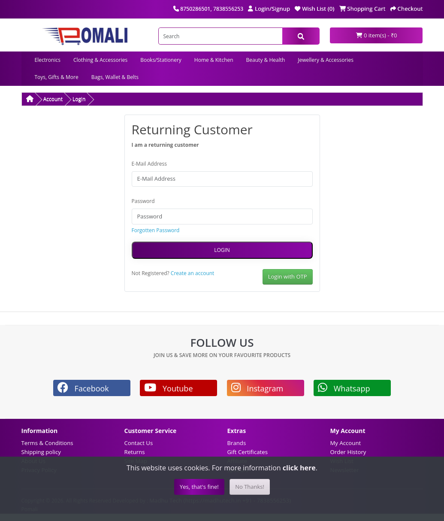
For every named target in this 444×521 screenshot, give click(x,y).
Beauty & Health (265, 60)
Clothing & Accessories (100, 60)
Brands (236, 443)
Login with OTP (287, 276)
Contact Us (138, 443)
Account (53, 99)
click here (299, 468)
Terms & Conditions (47, 443)
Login (78, 99)
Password (143, 201)
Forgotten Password (156, 230)
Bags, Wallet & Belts (115, 77)
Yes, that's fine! (199, 487)
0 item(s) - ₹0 (376, 35)
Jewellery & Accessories (325, 60)
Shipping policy (41, 452)
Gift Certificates (247, 452)
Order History (348, 452)
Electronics (47, 60)
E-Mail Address (149, 163)
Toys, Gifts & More (57, 77)
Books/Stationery (160, 60)
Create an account (192, 273)
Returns (134, 452)
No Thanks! (249, 487)
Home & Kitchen (213, 60)
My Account (345, 443)
